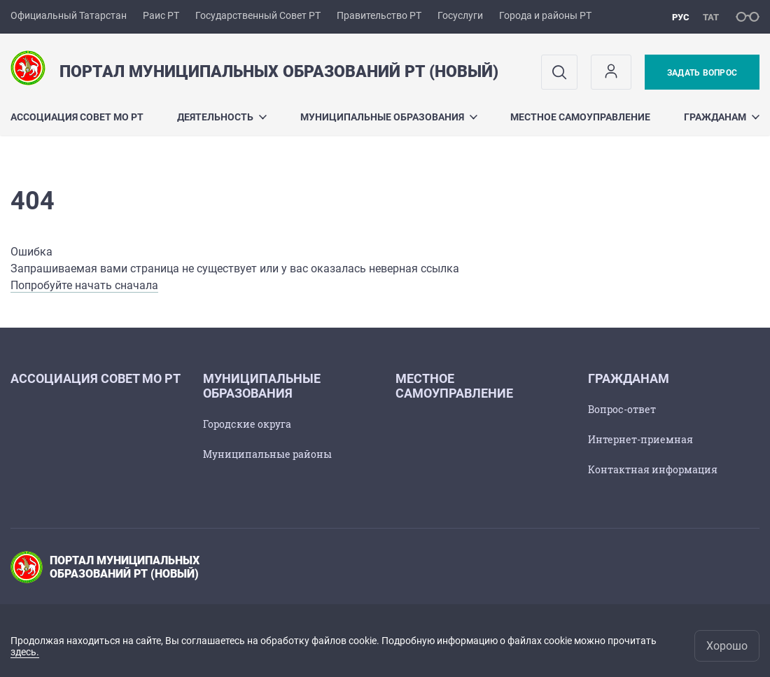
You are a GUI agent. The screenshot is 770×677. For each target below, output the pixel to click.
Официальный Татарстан (68, 15)
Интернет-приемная (640, 439)
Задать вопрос (702, 73)
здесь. (24, 651)
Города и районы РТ (545, 15)
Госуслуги (460, 15)
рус (681, 17)
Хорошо (727, 645)
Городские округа (247, 424)
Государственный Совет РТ (258, 15)
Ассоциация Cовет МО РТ (77, 117)
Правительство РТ (379, 15)
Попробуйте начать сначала (84, 285)
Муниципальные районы (267, 454)
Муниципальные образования (388, 117)
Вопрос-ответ (622, 409)
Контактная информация (653, 469)
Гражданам (722, 117)
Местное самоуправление (580, 117)
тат (711, 17)
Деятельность (222, 117)
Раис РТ (161, 15)
